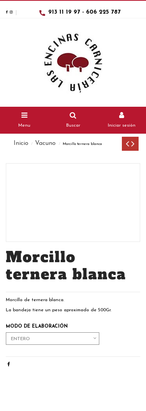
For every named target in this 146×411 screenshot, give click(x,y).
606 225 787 (103, 12)
